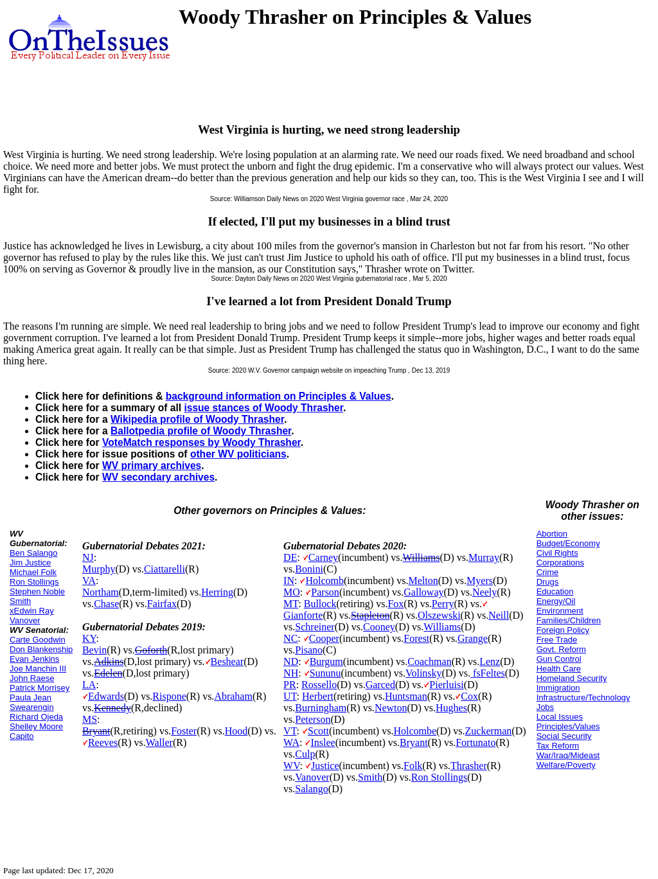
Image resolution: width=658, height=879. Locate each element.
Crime (548, 572)
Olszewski (439, 615)
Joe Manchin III (38, 668)
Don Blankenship (41, 649)
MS (89, 719)
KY (89, 638)
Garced (380, 684)
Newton (391, 707)
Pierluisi (446, 684)
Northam (100, 592)
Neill (498, 615)
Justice (325, 765)
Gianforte (303, 615)
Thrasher (468, 765)
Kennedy (112, 707)
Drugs (548, 582)
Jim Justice (30, 562)
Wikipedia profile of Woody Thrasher (197, 419)
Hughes (451, 707)
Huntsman (406, 696)
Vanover (312, 777)
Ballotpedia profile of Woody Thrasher (201, 430)
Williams (421, 557)
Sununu (325, 673)
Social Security (564, 736)
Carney (323, 557)
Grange (473, 638)
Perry (443, 603)
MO (291, 592)
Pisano (309, 649)
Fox (395, 603)
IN (288, 580)
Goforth (151, 649)
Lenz (489, 661)
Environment (560, 611)
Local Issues (560, 717)
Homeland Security (572, 678)
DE (290, 557)
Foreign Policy (563, 630)
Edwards (106, 696)
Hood (236, 730)
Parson (325, 592)
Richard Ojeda (36, 717)
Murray (483, 557)
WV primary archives (151, 465)
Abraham (233, 696)
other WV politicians (238, 453)
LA (89, 684)
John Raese (32, 678)
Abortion (552, 533)
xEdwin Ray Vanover (32, 615)
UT (290, 696)
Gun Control (559, 659)
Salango (311, 788)
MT (290, 603)
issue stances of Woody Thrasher (263, 407)
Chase (106, 603)
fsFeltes (487, 673)
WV (291, 765)
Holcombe (414, 730)
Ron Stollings (34, 582)
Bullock (320, 603)
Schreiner (314, 626)
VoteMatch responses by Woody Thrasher (201, 442)
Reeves (103, 742)
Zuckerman (488, 730)
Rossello (319, 684)
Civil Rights (557, 553)
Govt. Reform (561, 649)
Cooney (379, 626)
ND (290, 661)
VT (290, 730)
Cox (469, 696)
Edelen (108, 673)
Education (555, 591)
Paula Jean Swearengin (32, 702)
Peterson (312, 719)
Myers (480, 580)
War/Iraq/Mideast (568, 755)
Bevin (94, 649)
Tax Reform (558, 745)
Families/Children (569, 620)
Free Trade (557, 639)
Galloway (423, 592)
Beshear (227, 661)
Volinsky (423, 673)
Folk (413, 765)
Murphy (99, 569)
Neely (484, 592)
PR (289, 684)
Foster (184, 730)
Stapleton (370, 615)
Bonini (309, 569)
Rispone (169, 696)
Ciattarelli (164, 569)
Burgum (326, 661)
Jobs (545, 707)
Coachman (429, 661)
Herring (217, 592)
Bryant (96, 730)
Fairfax (162, 603)
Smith (370, 777)
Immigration (558, 688)
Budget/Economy (568, 543)
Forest (416, 638)
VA (89, 580)
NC (290, 638)
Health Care (559, 668)
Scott (318, 730)
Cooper (324, 638)
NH (290, 673)
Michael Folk (33, 572)
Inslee (322, 742)
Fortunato (475, 742)
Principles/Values (568, 726)
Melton (423, 580)
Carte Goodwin (38, 639)
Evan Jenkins (34, 659)
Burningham (320, 707)
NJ (88, 557)
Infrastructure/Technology (583, 697)
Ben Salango (33, 553)
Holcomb (324, 580)
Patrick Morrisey (39, 688)
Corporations (560, 562)
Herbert (317, 696)
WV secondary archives (158, 477)
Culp (305, 754)
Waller (159, 742)
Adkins (108, 661)
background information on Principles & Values (278, 396)
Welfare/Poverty (566, 765)
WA (291, 742)
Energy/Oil (556, 601)
